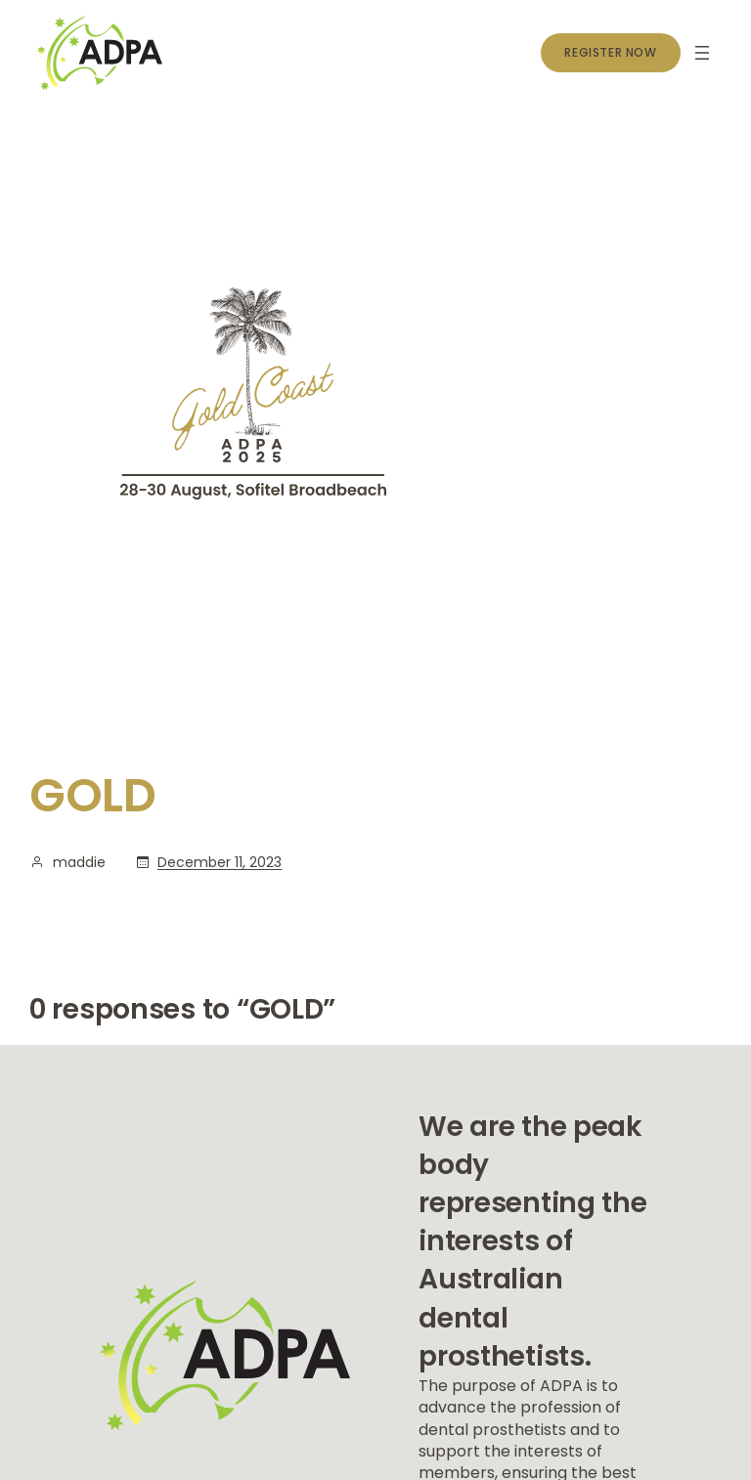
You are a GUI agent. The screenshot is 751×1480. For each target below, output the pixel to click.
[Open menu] (702, 53)
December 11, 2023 (219, 862)
